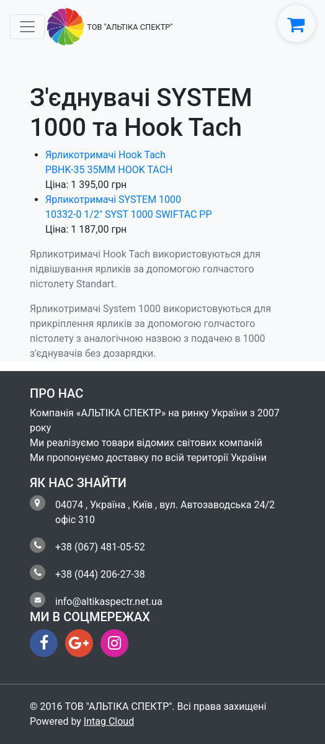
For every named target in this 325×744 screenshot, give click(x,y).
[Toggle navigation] (27, 26)
